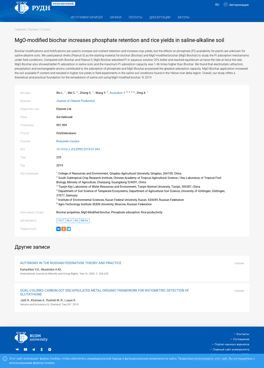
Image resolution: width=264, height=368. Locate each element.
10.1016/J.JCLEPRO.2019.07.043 (78, 156)
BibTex (84, 227)
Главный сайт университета (231, 349)
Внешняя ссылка (67, 148)
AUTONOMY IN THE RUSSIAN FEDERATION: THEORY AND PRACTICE (70, 270)
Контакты (242, 334)
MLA (69, 227)
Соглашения (241, 339)
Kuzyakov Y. (118, 100)
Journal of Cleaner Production (75, 108)
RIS (76, 227)
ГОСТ (61, 227)
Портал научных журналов (232, 344)
